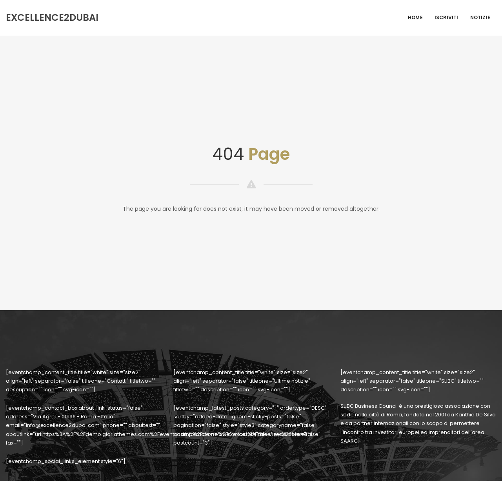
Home (415, 17)
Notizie (480, 17)
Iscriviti (446, 17)
